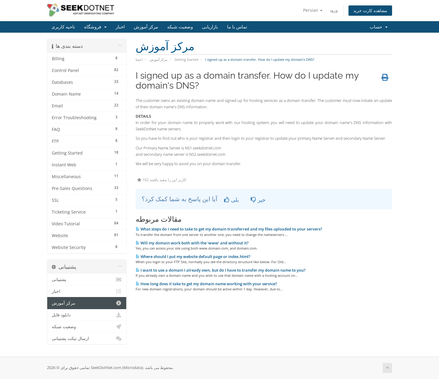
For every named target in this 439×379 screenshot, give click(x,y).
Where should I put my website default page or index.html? (193, 256)
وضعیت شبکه (180, 27)
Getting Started (186, 59)
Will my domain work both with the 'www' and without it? (192, 243)
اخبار (120, 27)
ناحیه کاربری (63, 27)
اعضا (139, 59)
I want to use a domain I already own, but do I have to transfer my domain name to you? (220, 270)
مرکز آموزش (146, 27)
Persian (312, 10)
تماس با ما (237, 27)
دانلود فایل (87, 315)
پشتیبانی (87, 279)
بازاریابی (210, 27)
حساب (379, 27)
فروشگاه (95, 27)
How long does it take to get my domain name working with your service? (206, 283)
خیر (258, 199)
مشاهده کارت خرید (370, 10)
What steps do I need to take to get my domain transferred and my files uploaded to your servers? (229, 229)
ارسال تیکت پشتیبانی (87, 338)
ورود (334, 10)
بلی (231, 199)
